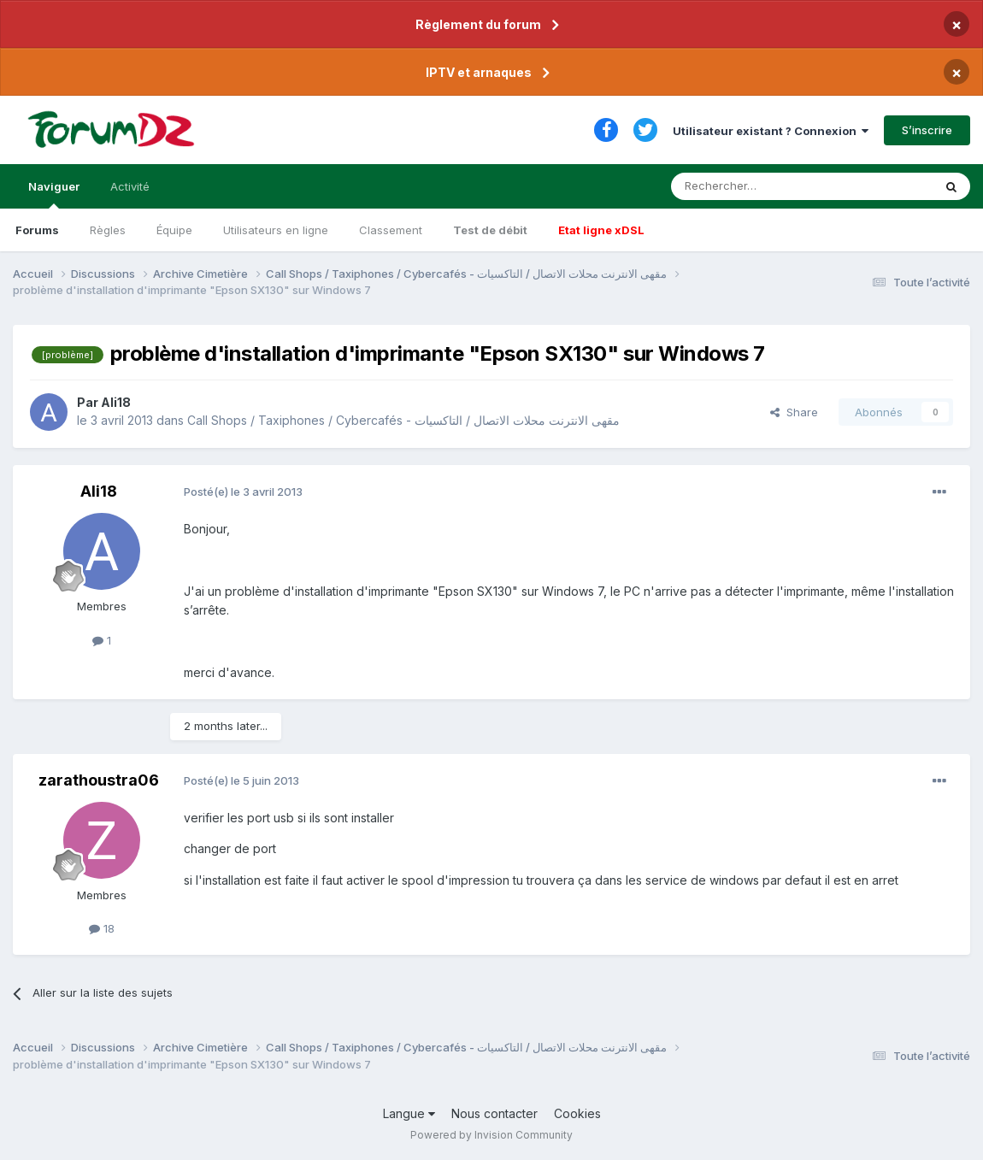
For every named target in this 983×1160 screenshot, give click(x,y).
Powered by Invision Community (491, 1134)
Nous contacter (494, 1113)
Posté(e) (243, 491)
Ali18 (116, 402)
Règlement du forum (478, 24)
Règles (108, 230)
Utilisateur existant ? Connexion (770, 131)
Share (794, 412)
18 (102, 928)
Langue (409, 1113)
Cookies (577, 1113)
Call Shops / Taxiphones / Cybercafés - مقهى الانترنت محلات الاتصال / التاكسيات (403, 420)
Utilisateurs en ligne (275, 230)
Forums (37, 230)
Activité (130, 186)
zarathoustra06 (98, 780)
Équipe (174, 230)
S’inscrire (927, 130)
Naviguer (53, 194)
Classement (390, 230)
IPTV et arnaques (479, 72)
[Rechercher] (764, 186)
